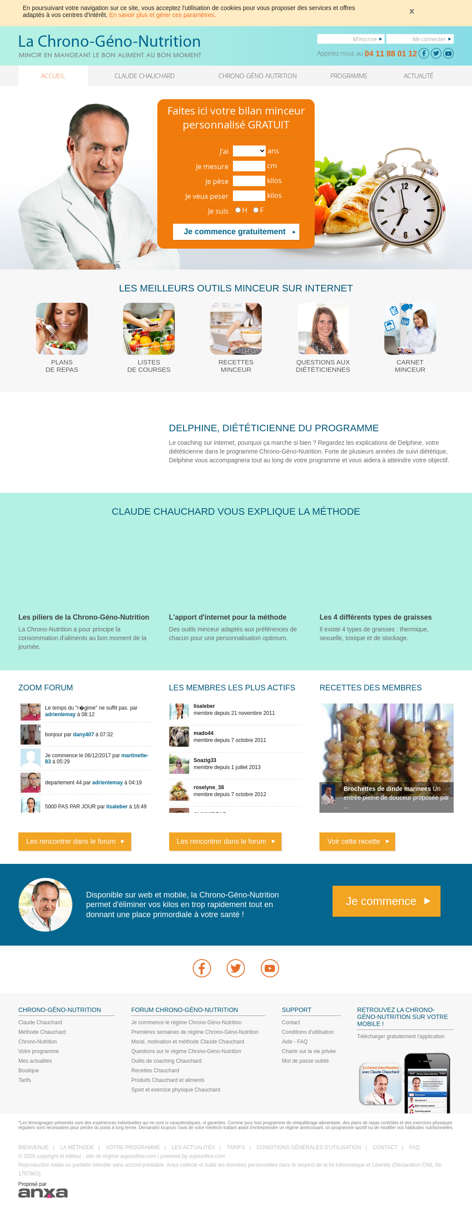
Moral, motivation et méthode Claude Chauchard (187, 1042)
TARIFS (236, 1147)
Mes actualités (35, 1061)
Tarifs (24, 1080)
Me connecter (429, 38)
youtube (270, 968)
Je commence (381, 901)
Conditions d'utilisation (308, 1032)
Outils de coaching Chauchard (166, 1061)
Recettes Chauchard (155, 1070)
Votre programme (38, 1051)
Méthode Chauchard (42, 1032)
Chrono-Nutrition (37, 1042)
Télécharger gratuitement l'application (400, 1036)
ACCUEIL (53, 76)
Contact (291, 1022)
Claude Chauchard (40, 1022)
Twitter (236, 968)
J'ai (224, 151)
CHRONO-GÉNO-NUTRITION (258, 76)
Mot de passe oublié (305, 1061)
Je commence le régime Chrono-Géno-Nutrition (186, 1022)
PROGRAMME (349, 76)
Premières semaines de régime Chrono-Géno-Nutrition (194, 1032)
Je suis (218, 211)
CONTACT (385, 1147)
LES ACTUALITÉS (193, 1147)
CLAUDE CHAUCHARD (145, 76)
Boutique (28, 1070)
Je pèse (217, 181)
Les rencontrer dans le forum (71, 841)
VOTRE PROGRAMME (133, 1147)
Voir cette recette (353, 841)
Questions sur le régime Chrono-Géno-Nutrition (186, 1051)
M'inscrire (365, 38)
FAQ (414, 1147)
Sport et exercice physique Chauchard (175, 1090)
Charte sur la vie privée (309, 1051)
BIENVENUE (33, 1147)
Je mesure (212, 166)
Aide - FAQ (295, 1042)
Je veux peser (207, 196)
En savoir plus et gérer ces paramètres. (162, 14)
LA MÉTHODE (77, 1147)
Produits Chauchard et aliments (167, 1080)
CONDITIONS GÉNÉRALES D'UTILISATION (309, 1147)
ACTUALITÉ (419, 76)
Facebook (202, 968)
